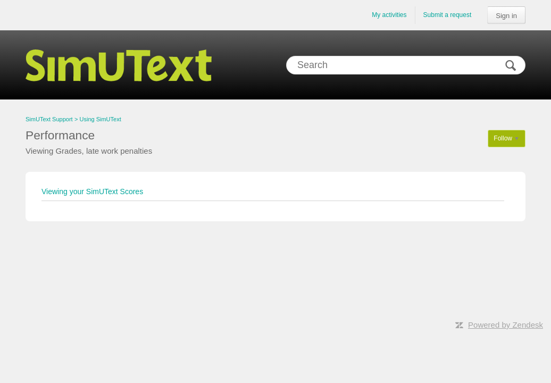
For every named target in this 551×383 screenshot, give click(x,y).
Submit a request (447, 15)
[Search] (405, 65)
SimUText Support (49, 119)
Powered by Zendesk (505, 324)
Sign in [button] (506, 16)
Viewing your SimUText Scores (92, 191)
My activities (389, 15)
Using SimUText (100, 119)
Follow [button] (503, 138)
